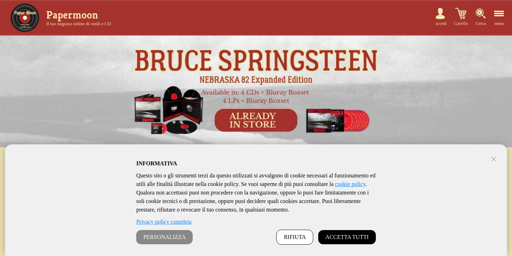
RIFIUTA (295, 237)
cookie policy (350, 184)
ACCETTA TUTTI (347, 237)
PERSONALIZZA (164, 237)
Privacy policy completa (164, 222)
